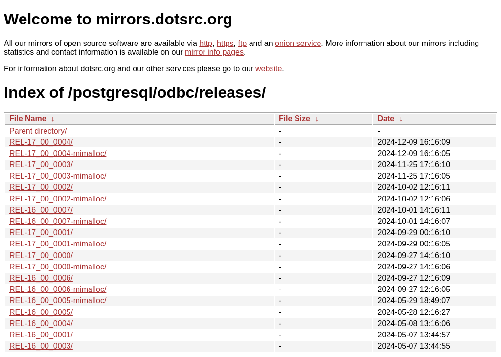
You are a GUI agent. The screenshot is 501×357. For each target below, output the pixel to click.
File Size (294, 118)
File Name (27, 118)
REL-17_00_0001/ (41, 232)
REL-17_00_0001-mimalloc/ (57, 244)
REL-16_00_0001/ (41, 335)
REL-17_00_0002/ (41, 187)
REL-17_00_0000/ (41, 255)
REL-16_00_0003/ (41, 346)
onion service (298, 43)
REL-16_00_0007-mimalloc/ (57, 221)
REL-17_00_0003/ (41, 164)
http (205, 43)
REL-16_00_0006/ (41, 278)
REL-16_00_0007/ (41, 210)
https (225, 43)
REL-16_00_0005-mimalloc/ (57, 300)
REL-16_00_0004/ (41, 323)
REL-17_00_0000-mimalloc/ (57, 267)
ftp (242, 43)
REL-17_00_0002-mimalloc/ (57, 199)
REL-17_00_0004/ (41, 142)
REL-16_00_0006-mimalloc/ (57, 289)
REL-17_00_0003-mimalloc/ (57, 176)
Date (385, 118)
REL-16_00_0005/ (41, 312)
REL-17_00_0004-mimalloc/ (57, 153)
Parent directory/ (38, 131)
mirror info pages (214, 52)
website (268, 69)
